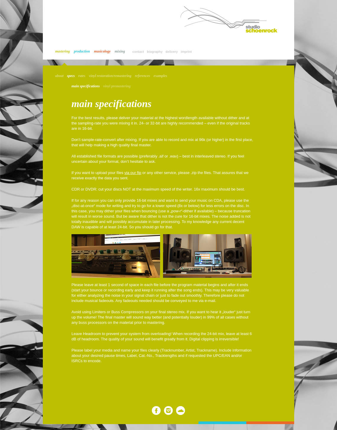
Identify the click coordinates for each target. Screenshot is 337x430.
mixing (120, 51)
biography (154, 51)
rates (81, 76)
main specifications (85, 86)
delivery (171, 51)
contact (138, 51)
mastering (62, 51)
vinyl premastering (117, 86)
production (82, 51)
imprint (186, 51)
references (142, 76)
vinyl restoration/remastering (110, 76)
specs (71, 76)
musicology (102, 51)
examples (160, 76)
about (59, 76)
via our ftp (132, 172)
